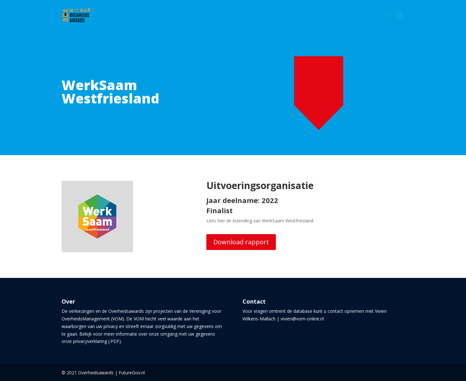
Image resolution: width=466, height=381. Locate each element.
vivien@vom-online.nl (302, 319)
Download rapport (241, 242)
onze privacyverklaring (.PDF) (91, 341)
